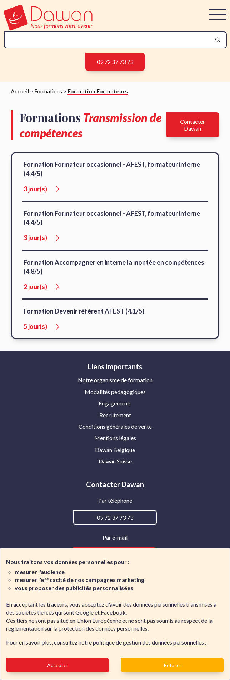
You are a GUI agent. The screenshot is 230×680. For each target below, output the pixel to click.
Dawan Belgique (115, 449)
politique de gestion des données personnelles (149, 642)
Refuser (172, 665)
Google (84, 612)
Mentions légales (115, 437)
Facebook (113, 612)
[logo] (48, 28)
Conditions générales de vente (115, 426)
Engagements (115, 403)
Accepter (57, 665)
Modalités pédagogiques (115, 391)
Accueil (20, 91)
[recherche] (109, 40)
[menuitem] (115, 380)
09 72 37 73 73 (115, 61)
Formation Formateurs (98, 91)
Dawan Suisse (115, 461)
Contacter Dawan (192, 125)
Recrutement (115, 415)
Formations (48, 91)
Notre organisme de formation (115, 380)
